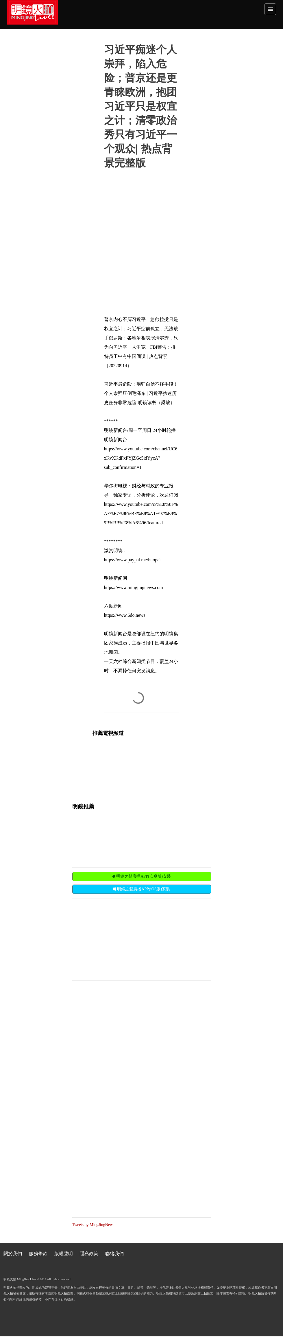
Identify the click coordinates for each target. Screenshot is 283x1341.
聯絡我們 (114, 1253)
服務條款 (38, 1253)
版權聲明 (63, 1253)
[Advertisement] (115, 939)
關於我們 (12, 1253)
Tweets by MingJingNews (93, 1225)
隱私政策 (89, 1253)
